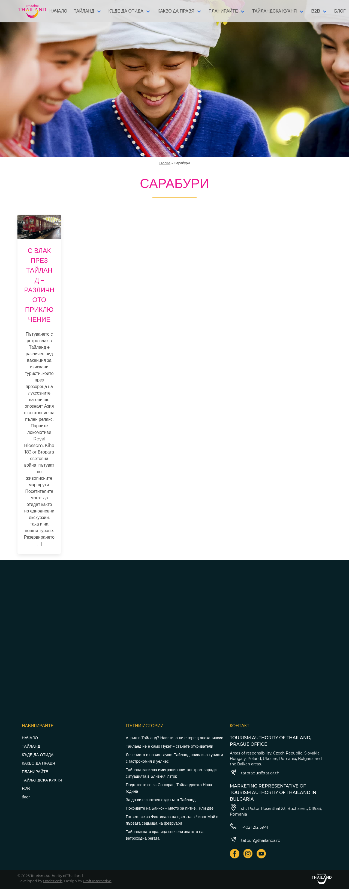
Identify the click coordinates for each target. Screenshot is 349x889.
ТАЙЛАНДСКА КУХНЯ (274, 11)
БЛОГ (340, 11)
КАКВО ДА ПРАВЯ (176, 11)
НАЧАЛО (58, 11)
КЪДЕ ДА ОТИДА (126, 11)
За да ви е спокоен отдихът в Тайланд (160, 799)
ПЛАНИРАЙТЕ (223, 11)
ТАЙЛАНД (84, 11)
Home (164, 163)
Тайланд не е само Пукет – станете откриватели (169, 746)
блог (26, 797)
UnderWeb (52, 881)
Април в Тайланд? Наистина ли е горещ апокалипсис (174, 737)
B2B (315, 11)
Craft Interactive (97, 881)
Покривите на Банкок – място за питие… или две (169, 808)
